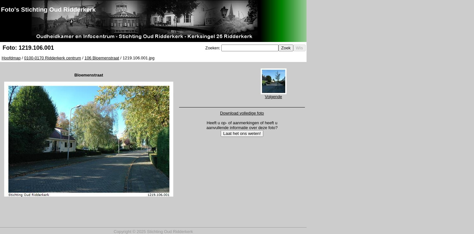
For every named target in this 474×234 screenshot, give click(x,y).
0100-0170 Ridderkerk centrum (52, 58)
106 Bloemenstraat (102, 58)
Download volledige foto (242, 113)
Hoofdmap (11, 58)
